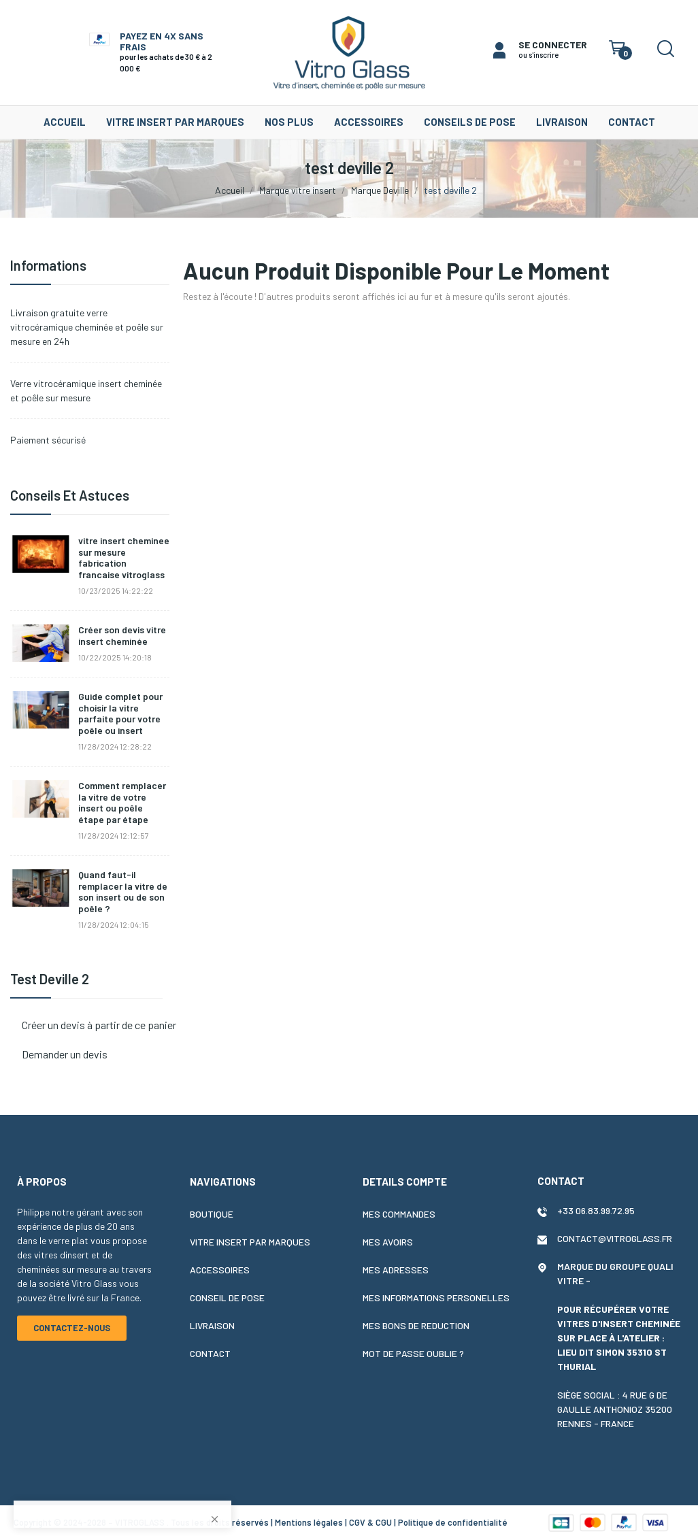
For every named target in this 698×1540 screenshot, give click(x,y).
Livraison (212, 1325)
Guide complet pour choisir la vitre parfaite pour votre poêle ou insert (120, 713)
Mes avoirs (388, 1242)
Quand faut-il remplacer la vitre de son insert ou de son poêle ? (122, 891)
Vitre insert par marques (250, 1242)
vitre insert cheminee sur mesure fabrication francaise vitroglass (123, 557)
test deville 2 (49, 979)
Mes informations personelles (436, 1297)
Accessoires (220, 1269)
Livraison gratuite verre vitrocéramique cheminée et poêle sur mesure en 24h (86, 327)
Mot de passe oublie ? (413, 1353)
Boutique (211, 1214)
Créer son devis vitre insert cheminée (122, 635)
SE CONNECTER (552, 44)
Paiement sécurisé (48, 440)
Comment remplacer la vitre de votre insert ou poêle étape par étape (122, 802)
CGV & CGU (370, 1522)
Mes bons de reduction (416, 1325)
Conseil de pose (227, 1297)
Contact (210, 1353)
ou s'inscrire (538, 54)
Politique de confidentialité (453, 1522)
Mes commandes (399, 1214)
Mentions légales (309, 1522)
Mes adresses (396, 1269)
